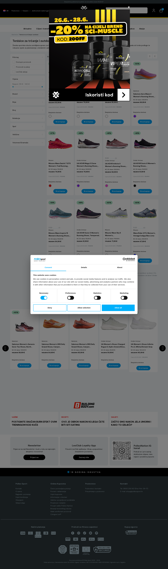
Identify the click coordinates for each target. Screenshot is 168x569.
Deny (50, 308)
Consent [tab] (48, 267)
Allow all (118, 308)
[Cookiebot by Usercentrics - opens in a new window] (124, 259)
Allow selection (83, 308)
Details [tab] (84, 267)
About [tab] (119, 267)
